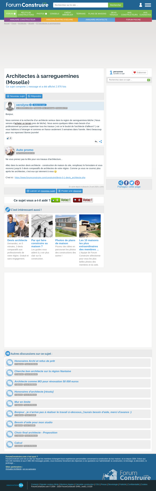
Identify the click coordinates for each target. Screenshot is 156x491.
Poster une (69, 191)
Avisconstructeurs (129, 14)
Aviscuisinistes (145, 14)
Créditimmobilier (67, 14)
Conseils (54, 14)
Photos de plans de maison (65, 242)
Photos (40, 14)
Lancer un (41, 191)
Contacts (34, 484)
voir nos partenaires (29, 469)
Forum (9, 14)
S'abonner (139, 72)
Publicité (122, 484)
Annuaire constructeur (22, 20)
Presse (103, 484)
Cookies (144, 484)
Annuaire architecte (96, 20)
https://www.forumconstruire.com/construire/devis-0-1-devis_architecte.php (50, 177)
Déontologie (113, 484)
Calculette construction (84, 484)
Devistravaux (114, 14)
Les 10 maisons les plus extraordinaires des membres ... (89, 245)
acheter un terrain (23, 123)
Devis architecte (17, 240)
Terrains (80, 14)
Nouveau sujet (16, 96)
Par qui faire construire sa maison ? (39, 243)
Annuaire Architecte (13, 469)
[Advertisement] (78, 46)
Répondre (34, 96)
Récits (26, 14)
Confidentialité (133, 484)
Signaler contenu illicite (49, 484)
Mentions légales (67, 484)
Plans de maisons (97, 14)
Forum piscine (133, 20)
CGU (97, 484)
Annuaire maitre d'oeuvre (59, 20)
